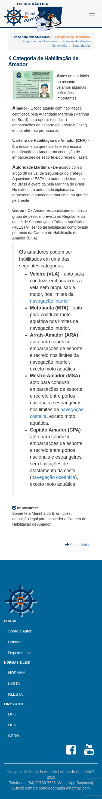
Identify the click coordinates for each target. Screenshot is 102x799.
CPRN (13, 736)
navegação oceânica (53, 477)
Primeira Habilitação (76, 41)
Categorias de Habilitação (72, 37)
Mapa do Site (71, 772)
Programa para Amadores (39, 41)
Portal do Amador (42, 772)
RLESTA (15, 694)
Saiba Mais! (79, 545)
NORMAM (17, 672)
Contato (14, 642)
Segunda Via (81, 45)
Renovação (59, 45)
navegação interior (49, 301)
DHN (12, 725)
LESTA (14, 683)
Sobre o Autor (20, 631)
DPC (12, 714)
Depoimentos (19, 653)
